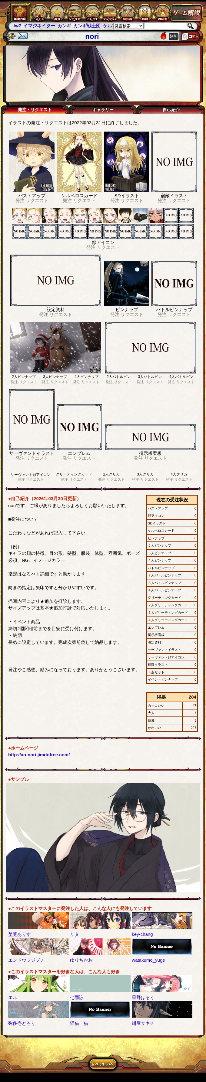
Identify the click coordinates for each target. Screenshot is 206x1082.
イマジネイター (39, 25)
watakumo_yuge (148, 960)
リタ (74, 934)
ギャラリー (103, 109)
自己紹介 (171, 109)
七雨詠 (77, 997)
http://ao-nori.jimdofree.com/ (39, 754)
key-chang (142, 934)
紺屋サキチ (143, 1023)
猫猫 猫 (79, 1023)
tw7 (17, 25)
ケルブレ (112, 25)
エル (12, 997)
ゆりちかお (81, 960)
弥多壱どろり (21, 1023)
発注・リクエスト (35, 109)
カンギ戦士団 (87, 25)
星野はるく (143, 997)
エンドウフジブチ (26, 960)
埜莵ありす (19, 934)
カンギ (64, 25)
